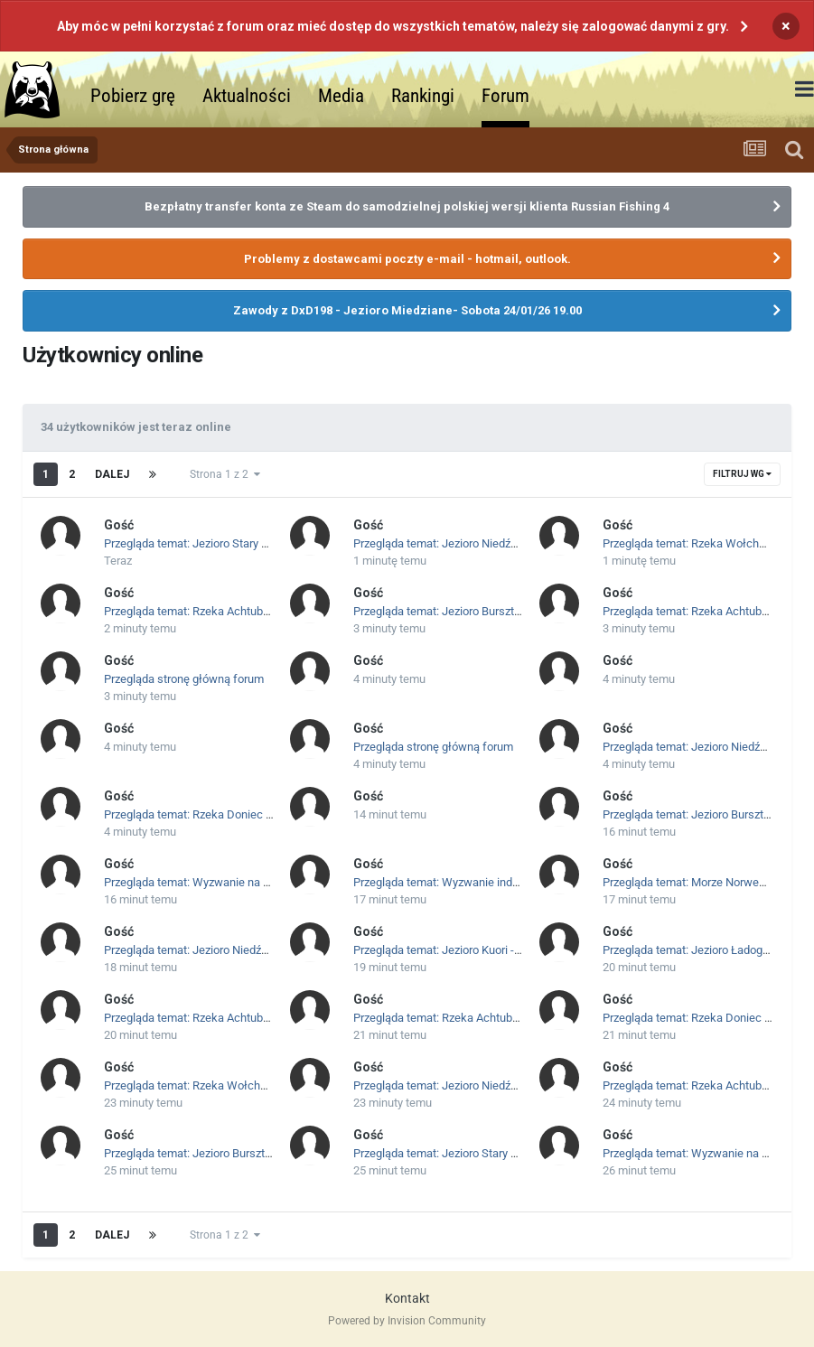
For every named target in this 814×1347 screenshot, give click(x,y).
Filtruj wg (742, 474)
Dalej (112, 474)
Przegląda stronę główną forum (184, 679)
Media (341, 96)
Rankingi (422, 96)
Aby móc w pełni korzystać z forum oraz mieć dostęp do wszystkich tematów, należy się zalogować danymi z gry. (393, 26)
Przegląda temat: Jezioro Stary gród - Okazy (214, 543)
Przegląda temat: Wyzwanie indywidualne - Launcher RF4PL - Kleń (520, 882)
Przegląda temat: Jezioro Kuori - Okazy (450, 950)
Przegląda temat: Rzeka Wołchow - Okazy (210, 1085)
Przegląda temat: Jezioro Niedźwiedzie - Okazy (471, 543)
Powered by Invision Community (407, 1320)
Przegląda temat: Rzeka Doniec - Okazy (204, 814)
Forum (505, 96)
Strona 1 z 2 (225, 474)
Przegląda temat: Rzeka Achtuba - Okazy (207, 611)
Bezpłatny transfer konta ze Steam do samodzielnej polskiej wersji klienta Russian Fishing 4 (407, 206)
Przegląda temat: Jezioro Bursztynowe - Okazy (470, 611)
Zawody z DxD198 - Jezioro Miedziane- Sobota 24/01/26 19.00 (407, 310)
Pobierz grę (132, 96)
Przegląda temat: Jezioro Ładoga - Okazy (706, 950)
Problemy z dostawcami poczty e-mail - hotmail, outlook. (407, 259)
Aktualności (246, 96)
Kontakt (407, 1298)
